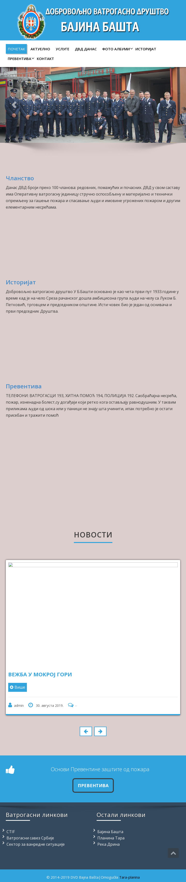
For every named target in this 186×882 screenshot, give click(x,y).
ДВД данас (86, 48)
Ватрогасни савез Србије (30, 838)
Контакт (45, 58)
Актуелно (40, 48)
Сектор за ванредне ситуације (36, 844)
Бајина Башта (110, 831)
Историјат (145, 48)
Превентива (20, 58)
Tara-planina (129, 877)
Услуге (62, 48)
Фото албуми (117, 48)
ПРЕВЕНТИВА (93, 785)
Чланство (20, 178)
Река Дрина (108, 844)
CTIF (11, 831)
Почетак (16, 48)
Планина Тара (110, 838)
